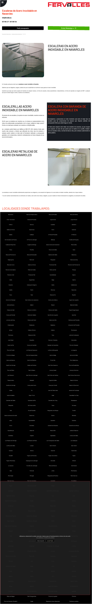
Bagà (53, 280)
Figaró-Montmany (10, 460)
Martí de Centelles (31, 480)
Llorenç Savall (52, 370)
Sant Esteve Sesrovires (74, 375)
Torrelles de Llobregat (31, 465)
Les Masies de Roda (32, 440)
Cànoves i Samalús (52, 340)
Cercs (10, 425)
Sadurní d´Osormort (74, 385)
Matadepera (74, 400)
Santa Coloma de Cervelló (10, 415)
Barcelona (10, 214)
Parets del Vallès (53, 249)
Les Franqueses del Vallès (53, 440)
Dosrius (32, 224)
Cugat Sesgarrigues (74, 310)
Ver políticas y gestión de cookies (45, 537)
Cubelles (53, 224)
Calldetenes (74, 285)
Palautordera (11, 380)
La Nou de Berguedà (53, 350)
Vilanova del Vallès (52, 310)
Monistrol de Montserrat (74, 264)
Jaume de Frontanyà (74, 390)
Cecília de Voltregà (10, 385)
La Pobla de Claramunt (31, 350)
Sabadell (32, 380)
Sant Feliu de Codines (53, 375)
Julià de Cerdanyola (74, 335)
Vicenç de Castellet (32, 345)
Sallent (31, 305)
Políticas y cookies (73, 601)
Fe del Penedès (32, 410)
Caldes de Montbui (31, 365)
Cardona (74, 420)
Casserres (31, 415)
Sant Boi (74, 315)
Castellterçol (11, 430)
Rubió (31, 290)
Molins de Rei (53, 269)
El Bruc (10, 224)
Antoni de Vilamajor (10, 300)
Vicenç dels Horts (32, 385)
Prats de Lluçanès (52, 596)
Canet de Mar (11, 345)
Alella (10, 280)
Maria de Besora (53, 465)
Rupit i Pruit (32, 395)
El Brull (74, 460)
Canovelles (74, 340)
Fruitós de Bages (11, 355)
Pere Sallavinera (74, 360)
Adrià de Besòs (10, 305)
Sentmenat (74, 465)
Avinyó (10, 330)
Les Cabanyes (74, 440)
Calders (53, 330)
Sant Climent (53, 445)
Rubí (32, 295)
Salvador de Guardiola (53, 345)
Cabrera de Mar (53, 320)
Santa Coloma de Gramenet (53, 244)
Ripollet (74, 295)
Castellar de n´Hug (52, 400)
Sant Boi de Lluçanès (53, 315)
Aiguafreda (31, 280)
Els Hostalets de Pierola (11, 239)
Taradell (11, 455)
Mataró (53, 305)
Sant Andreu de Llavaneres (31, 300)
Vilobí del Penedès (31, 219)
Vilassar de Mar (32, 335)
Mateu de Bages (11, 596)
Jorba (52, 470)
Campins (11, 285)
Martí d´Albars (31, 370)
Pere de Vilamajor (74, 345)
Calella (10, 290)
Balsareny (74, 254)
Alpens (74, 275)
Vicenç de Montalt (10, 315)
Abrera (31, 450)
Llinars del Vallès (74, 435)
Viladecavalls (11, 325)
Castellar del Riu (32, 400)
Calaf (53, 395)
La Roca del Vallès (10, 445)
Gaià (11, 470)
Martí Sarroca (74, 475)
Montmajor (10, 475)
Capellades (52, 435)
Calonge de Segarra (32, 285)
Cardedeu (10, 435)
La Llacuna (10, 465)
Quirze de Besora (11, 360)
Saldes (10, 234)
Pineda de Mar (31, 275)
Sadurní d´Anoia (74, 380)
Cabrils (74, 280)
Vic (32, 390)
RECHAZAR (40, 541)
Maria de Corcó (10, 264)
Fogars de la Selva (52, 455)
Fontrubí (32, 470)
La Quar (32, 445)
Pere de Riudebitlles (74, 365)
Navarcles (74, 290)
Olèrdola (74, 415)
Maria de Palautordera (31, 214)
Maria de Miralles (53, 214)
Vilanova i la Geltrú (31, 310)
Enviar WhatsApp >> (68, 28)
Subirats (74, 229)
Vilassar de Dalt (10, 310)
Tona (53, 335)
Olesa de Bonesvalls (32, 254)
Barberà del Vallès (53, 254)
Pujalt (31, 601)
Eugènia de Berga (32, 244)
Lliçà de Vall (53, 219)
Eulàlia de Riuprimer (11, 244)
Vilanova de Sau (74, 259)
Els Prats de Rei (32, 405)
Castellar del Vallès (10, 400)
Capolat (32, 435)
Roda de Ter (53, 295)
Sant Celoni (74, 445)
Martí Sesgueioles (31, 596)
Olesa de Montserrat (11, 254)
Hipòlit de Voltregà (10, 365)
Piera (10, 249)
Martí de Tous (10, 480)
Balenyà (53, 239)
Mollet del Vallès (32, 269)
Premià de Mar (52, 264)
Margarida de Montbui (53, 475)
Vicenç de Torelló (53, 385)
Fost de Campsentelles (31, 355)
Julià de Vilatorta (74, 430)
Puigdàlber (74, 480)
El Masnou (73, 234)
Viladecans (31, 325)
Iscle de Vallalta (10, 395)
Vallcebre (74, 224)
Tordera (11, 450)
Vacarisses (31, 229)
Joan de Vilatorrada (53, 390)
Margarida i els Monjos (52, 410)
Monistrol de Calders (11, 269)
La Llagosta (74, 350)
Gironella (53, 460)
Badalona (53, 325)
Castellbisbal (53, 275)
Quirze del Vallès (74, 355)
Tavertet (53, 450)
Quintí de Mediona (31, 360)
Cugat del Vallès (53, 380)
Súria (53, 229)
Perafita (32, 249)
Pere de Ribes (10, 370)
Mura (10, 295)
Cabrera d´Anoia (32, 264)
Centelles (31, 425)
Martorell (32, 259)
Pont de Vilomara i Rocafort (10, 601)
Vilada (10, 390)
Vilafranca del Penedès (74, 320)
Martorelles (74, 244)
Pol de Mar (52, 360)
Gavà (74, 249)
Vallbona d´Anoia (11, 229)
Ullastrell (32, 430)
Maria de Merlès (74, 214)
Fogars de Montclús (32, 455)
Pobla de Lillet (10, 275)
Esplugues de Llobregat (32, 460)
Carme (52, 415)
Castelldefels (32, 420)
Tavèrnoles (74, 450)
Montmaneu (74, 470)
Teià (11, 410)
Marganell (53, 259)
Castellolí (53, 480)
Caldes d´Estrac (32, 330)
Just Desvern (10, 375)
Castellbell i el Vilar (74, 395)
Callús (52, 285)
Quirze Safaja (53, 355)
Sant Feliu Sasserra (53, 365)
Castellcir (53, 420)
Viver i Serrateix (11, 219)
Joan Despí (10, 340)
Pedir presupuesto (23, 28)
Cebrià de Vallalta (32, 315)
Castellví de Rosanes (53, 425)
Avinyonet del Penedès (74, 325)
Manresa (53, 290)
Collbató (32, 234)
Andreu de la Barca (52, 300)
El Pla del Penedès (52, 234)
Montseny (10, 335)
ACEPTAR (50, 541)
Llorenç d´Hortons (74, 370)
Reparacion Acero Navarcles (53, 601)
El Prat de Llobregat (32, 239)
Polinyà (74, 269)
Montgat (32, 475)
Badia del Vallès (74, 305)
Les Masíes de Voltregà (10, 440)
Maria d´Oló (52, 430)
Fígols (74, 455)
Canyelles (31, 340)
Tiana (53, 405)
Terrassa (74, 405)
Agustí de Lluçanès (74, 300)
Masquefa (10, 405)
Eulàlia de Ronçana (73, 239)
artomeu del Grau (10, 320)
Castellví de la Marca (74, 425)
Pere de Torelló (10, 350)
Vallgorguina (11, 259)
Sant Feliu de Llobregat (31, 375)
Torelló (74, 410)
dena (10, 420)
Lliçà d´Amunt (74, 219)
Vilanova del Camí (32, 320)
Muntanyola (74, 330)
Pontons (74, 596)
